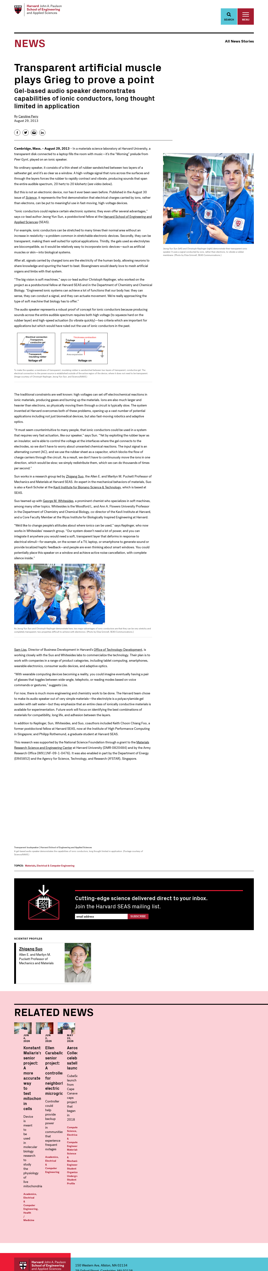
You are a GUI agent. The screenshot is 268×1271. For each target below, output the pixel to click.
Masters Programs (167, 1189)
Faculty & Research (234, 1189)
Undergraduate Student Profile (204, 1121)
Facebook (220, 1251)
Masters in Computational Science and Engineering (177, 1203)
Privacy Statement (245, 1262)
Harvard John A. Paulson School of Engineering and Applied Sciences (42, 1170)
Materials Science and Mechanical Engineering (46, 1236)
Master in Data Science (167, 1195)
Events (225, 1201)
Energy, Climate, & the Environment (48, 1223)
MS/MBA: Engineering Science (172, 1217)
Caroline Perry (28, 119)
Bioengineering (33, 1205)
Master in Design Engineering (171, 1211)
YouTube (243, 1251)
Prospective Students (229, 1215)
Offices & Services (234, 1207)
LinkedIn (251, 1251)
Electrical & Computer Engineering (55, 868)
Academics (29, 1119)
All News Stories (239, 44)
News (224, 1195)
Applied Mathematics (38, 1199)
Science (31, 201)
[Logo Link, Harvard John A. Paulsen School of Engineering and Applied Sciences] (42, 11)
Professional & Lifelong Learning (180, 1229)
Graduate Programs (104, 1189)
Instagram (235, 1251)
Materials (30, 868)
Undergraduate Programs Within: (46, 1191)
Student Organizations (215, 1117)
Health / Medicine (33, 1123)
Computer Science (197, 1110)
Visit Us (226, 1223)
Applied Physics (98, 1201)
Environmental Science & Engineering (49, 1229)
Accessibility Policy (223, 1262)
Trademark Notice (201, 1262)
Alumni (225, 1229)
